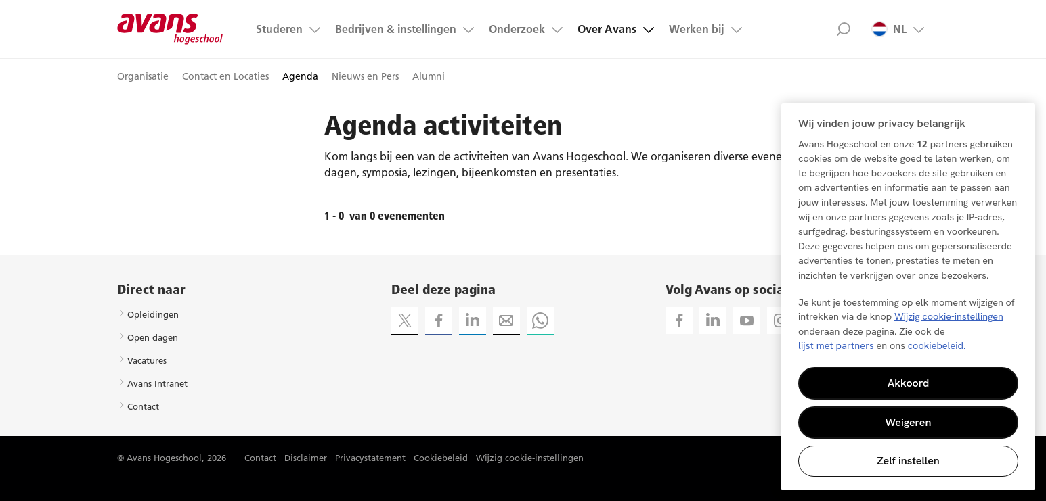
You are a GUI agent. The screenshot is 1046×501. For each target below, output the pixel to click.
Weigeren (909, 422)
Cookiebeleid (441, 457)
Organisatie (143, 76)
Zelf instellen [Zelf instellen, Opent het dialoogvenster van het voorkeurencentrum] (908, 461)
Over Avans (607, 29)
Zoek (844, 29)
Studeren (279, 29)
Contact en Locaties (225, 76)
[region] (908, 296)
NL (889, 29)
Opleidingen (153, 314)
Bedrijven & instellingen (395, 29)
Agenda (300, 76)
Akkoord (909, 383)
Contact (143, 406)
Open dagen (152, 337)
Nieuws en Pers (365, 76)
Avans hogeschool (170, 29)
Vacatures (147, 360)
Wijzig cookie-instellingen (530, 457)
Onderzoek (517, 29)
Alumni (428, 76)
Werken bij (696, 29)
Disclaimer (305, 457)
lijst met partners (836, 345)
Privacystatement (370, 457)
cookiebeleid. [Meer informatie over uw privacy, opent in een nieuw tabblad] (937, 345)
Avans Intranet (157, 383)
